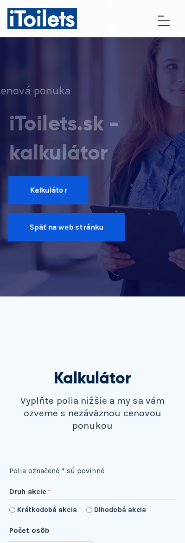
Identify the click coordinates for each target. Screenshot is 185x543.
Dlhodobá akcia (120, 510)
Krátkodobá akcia (47, 510)
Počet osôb (29, 530)
